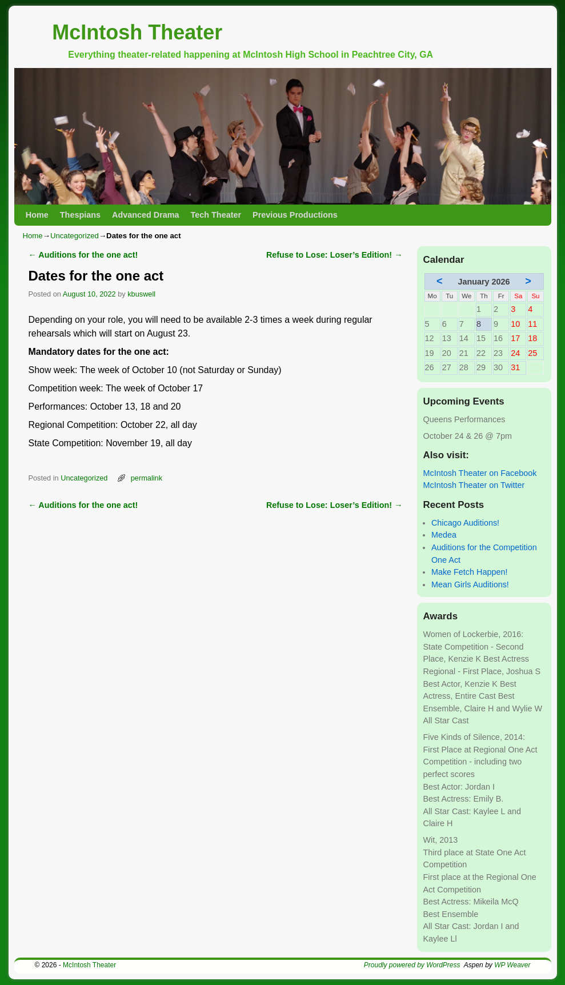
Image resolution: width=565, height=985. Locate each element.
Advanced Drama (145, 214)
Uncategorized (74, 235)
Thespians (80, 214)
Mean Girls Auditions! (470, 584)
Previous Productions (295, 214)
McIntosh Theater (137, 32)
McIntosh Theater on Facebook (480, 473)
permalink (146, 478)
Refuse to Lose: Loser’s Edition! (334, 254)
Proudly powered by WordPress (412, 965)
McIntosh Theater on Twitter (474, 485)
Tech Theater (216, 214)
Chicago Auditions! (465, 522)
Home (37, 214)
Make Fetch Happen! (469, 571)
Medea (443, 534)
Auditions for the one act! (83, 254)
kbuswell (141, 294)
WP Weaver (512, 965)
